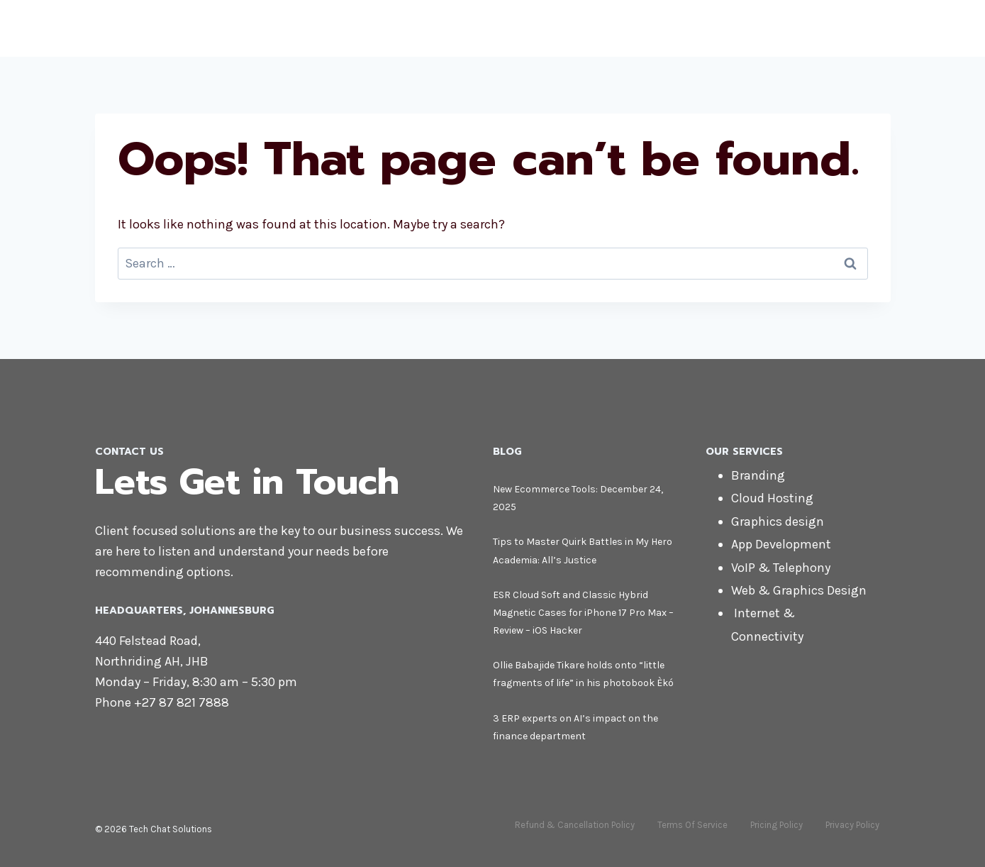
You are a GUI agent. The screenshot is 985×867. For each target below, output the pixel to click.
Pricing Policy (776, 824)
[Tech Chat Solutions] (187, 28)
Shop (758, 28)
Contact (858, 28)
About (638, 28)
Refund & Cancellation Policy (575, 824)
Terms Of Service (692, 824)
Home (586, 28)
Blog (803, 28)
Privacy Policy (852, 824)
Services (700, 28)
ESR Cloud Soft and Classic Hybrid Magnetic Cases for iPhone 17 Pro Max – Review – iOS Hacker (583, 612)
